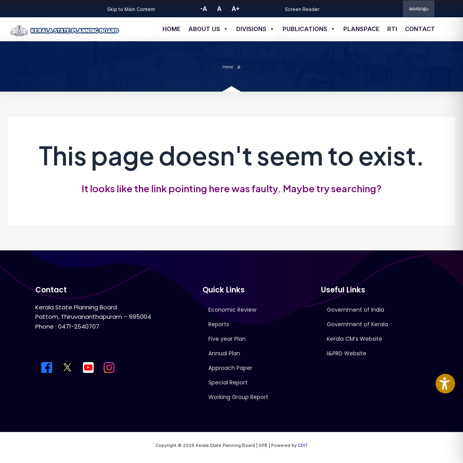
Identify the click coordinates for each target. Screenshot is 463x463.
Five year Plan (227, 339)
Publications (309, 29)
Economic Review (232, 310)
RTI (392, 29)
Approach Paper (230, 368)
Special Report (228, 382)
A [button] (219, 9)
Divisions (255, 29)
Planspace (361, 29)
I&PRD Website (346, 353)
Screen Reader (302, 9)
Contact (420, 29)
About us (208, 29)
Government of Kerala (357, 324)
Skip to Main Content (131, 9)
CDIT (303, 445)
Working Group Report (238, 397)
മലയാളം (418, 8)
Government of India (355, 310)
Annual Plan (224, 353)
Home (171, 29)
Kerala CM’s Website (354, 339)
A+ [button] (236, 9)
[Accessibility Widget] (445, 383)
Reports (218, 324)
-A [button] (203, 9)
